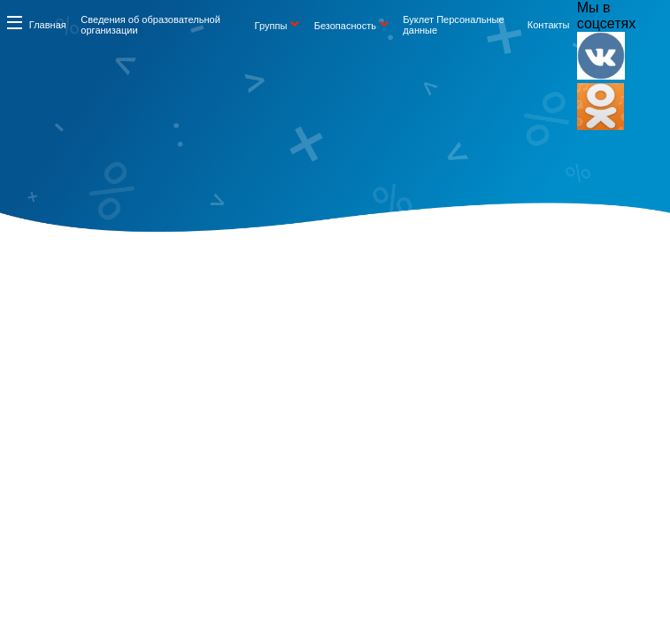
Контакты (549, 24)
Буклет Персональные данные (453, 24)
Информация (14, 22)
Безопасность (345, 25)
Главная (47, 24)
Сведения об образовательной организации (150, 24)
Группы (271, 25)
